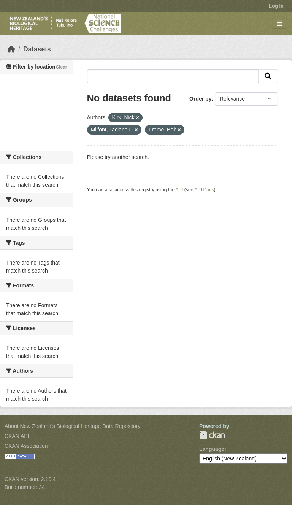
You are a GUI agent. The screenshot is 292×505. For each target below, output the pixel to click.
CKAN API (17, 436)
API (179, 189)
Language (211, 449)
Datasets (37, 49)
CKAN (212, 435)
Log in (276, 6)
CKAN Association (26, 446)
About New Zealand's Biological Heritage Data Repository (73, 426)
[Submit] (268, 76)
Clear (61, 67)
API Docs (204, 189)
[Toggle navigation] (279, 23)
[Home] (11, 49)
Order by (200, 99)
